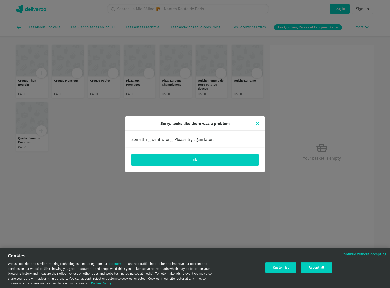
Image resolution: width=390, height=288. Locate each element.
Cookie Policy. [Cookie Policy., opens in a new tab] (101, 285)
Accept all (316, 270)
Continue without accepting (363, 256)
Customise (281, 270)
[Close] (258, 123)
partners (115, 266)
